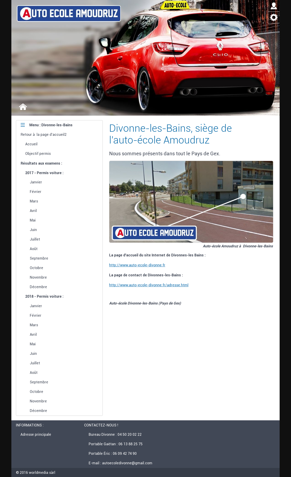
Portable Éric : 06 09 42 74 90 (113, 453)
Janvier (36, 182)
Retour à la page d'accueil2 (44, 134)
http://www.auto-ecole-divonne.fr (137, 265)
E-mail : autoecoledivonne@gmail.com (120, 463)
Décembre (38, 287)
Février (35, 191)
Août (34, 248)
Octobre (36, 267)
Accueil (31, 144)
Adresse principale (35, 434)
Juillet (35, 239)
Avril (33, 210)
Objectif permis (38, 153)
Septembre (39, 258)
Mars (34, 201)
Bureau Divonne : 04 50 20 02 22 (115, 434)
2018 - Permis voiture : (44, 296)
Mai (33, 220)
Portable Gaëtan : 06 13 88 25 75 (116, 444)
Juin (33, 229)
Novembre (38, 277)
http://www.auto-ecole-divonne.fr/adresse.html (148, 285)
